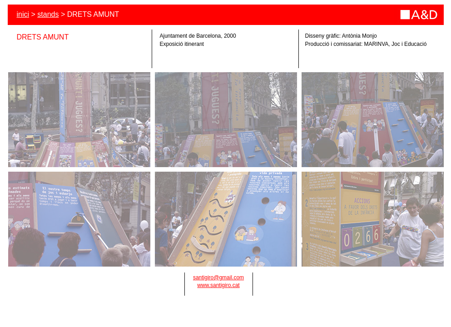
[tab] (79, 119)
